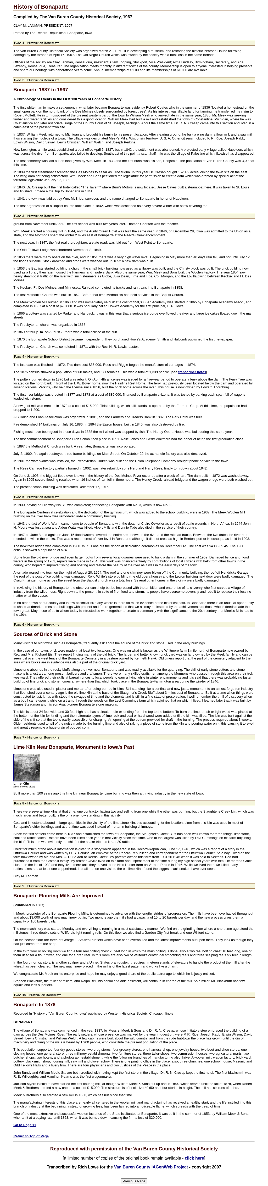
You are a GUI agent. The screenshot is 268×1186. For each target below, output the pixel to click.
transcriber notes (192, 372)
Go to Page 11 (24, 1125)
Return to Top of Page (31, 1136)
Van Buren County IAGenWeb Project (151, 1167)
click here (194, 1158)
